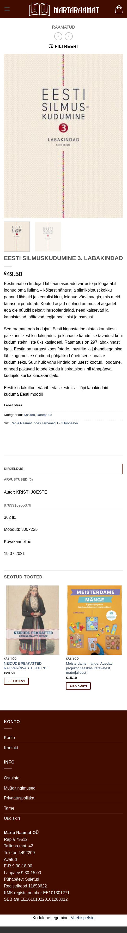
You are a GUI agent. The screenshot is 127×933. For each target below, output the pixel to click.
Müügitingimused (19, 788)
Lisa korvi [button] (16, 681)
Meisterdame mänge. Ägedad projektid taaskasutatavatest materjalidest (89, 667)
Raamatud (63, 27)
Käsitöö (29, 415)
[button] (7, 9)
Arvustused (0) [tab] (18, 479)
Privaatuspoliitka (19, 798)
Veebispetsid (83, 918)
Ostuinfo (12, 778)
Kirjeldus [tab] (13, 469)
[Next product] (58, 36)
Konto (9, 737)
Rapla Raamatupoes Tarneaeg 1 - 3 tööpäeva (44, 423)
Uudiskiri (12, 818)
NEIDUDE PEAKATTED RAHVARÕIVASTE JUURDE (26, 665)
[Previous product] (69, 36)
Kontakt (11, 748)
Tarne (9, 808)
